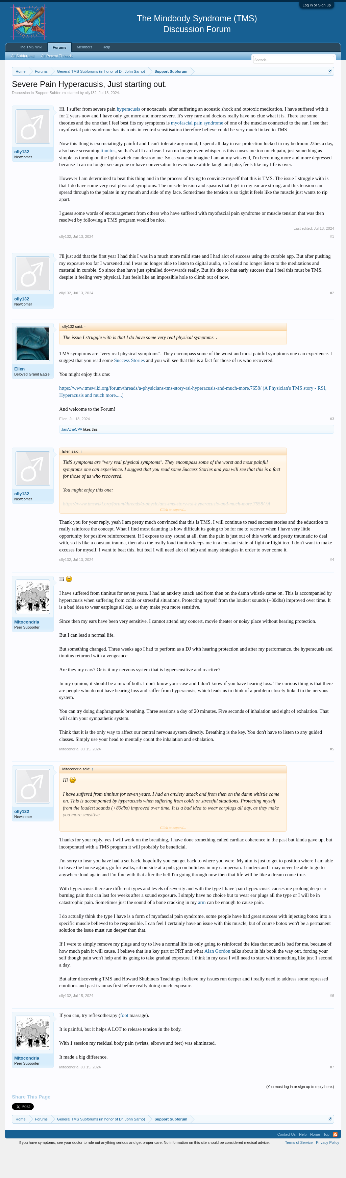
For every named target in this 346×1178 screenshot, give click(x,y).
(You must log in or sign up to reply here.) (300, 1114)
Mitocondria (26, 650)
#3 (332, 447)
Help (106, 47)
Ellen (19, 396)
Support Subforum (50, 120)
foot (124, 1043)
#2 (332, 321)
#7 (332, 1095)
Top (326, 1162)
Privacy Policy (327, 1171)
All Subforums (22, 56)
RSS (335, 1162)
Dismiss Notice (328, 87)
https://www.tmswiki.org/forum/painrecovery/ (74, 95)
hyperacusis (128, 136)
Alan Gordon (217, 978)
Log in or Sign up (317, 5)
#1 (332, 264)
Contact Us (286, 1162)
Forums (59, 47)
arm (202, 930)
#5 (332, 777)
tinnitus (108, 178)
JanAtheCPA (71, 457)
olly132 (91, 120)
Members (84, 47)
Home (315, 1162)
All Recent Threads (57, 56)
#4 (332, 588)
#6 (332, 1023)
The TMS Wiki (30, 47)
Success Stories (129, 388)
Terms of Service (299, 1171)
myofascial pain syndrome (197, 150)
